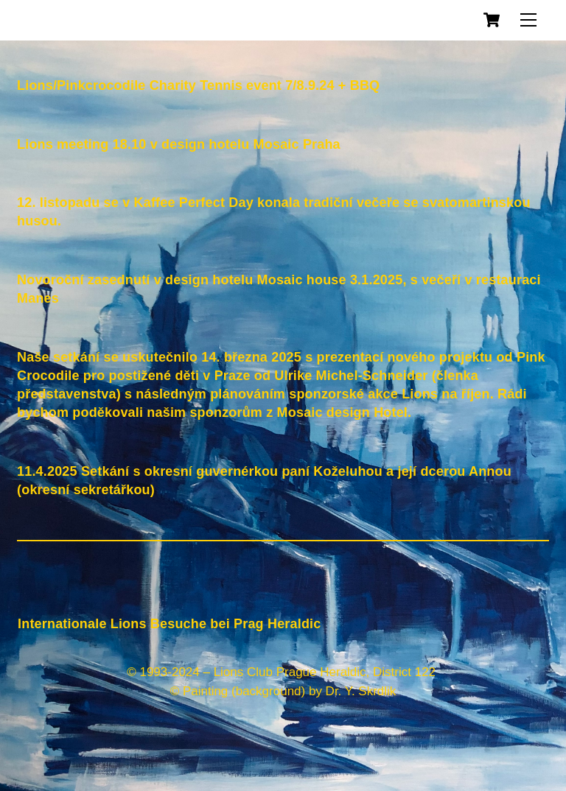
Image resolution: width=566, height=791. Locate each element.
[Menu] (528, 20)
